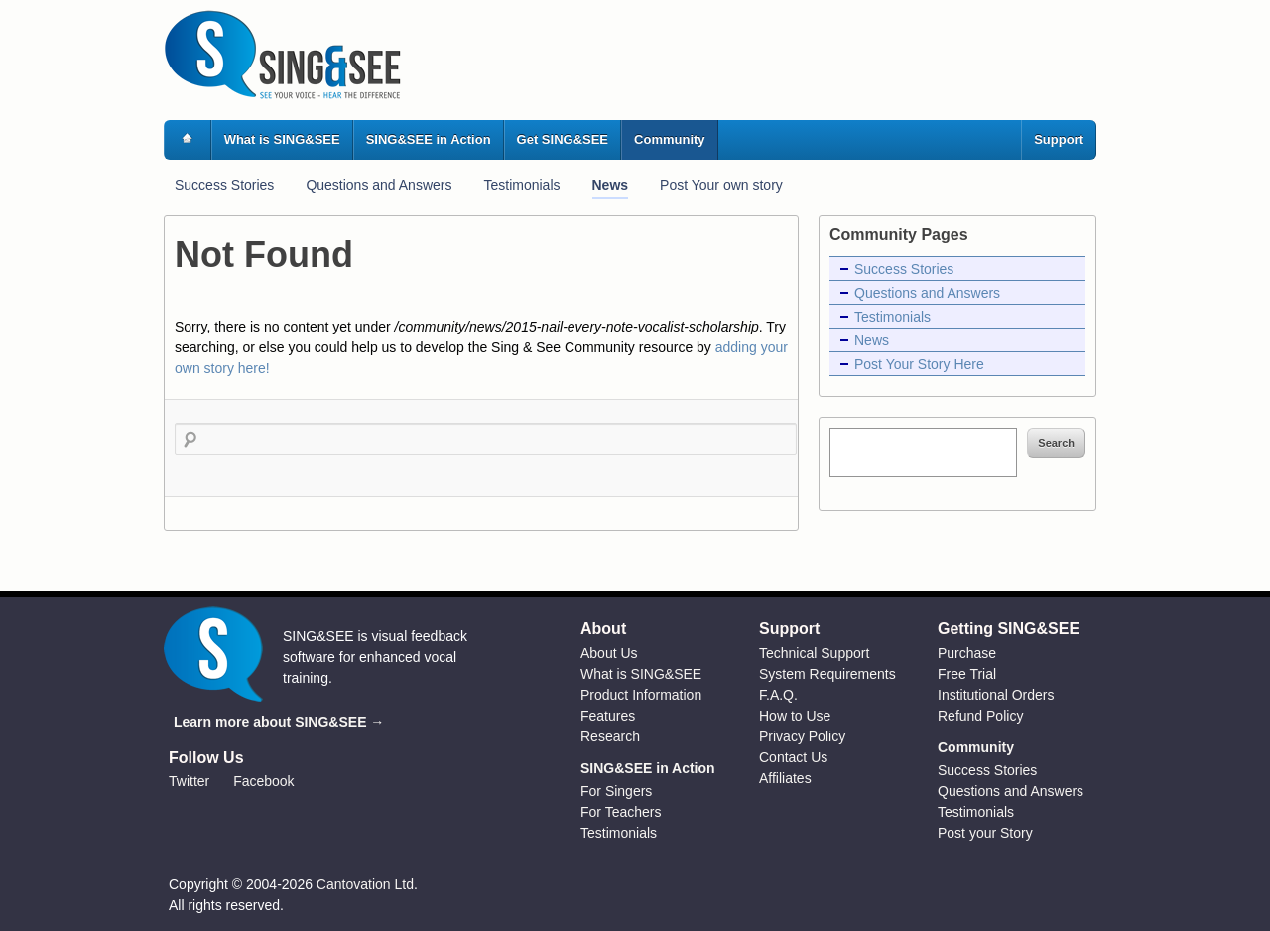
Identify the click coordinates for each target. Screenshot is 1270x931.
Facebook (263, 781)
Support (1058, 139)
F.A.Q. (778, 695)
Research (610, 736)
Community (669, 139)
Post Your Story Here (919, 364)
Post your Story (985, 833)
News (610, 185)
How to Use (794, 716)
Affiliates (785, 778)
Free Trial (967, 674)
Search (1056, 443)
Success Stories (224, 185)
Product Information (640, 695)
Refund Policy (980, 716)
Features (607, 716)
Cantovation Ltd (365, 884)
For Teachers (620, 812)
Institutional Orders (996, 695)
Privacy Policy (802, 736)
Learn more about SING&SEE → (279, 722)
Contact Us (793, 757)
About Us (609, 653)
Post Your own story (721, 185)
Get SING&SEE (562, 139)
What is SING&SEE (282, 139)
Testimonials (521, 185)
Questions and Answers (378, 185)
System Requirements (827, 674)
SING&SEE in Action (428, 139)
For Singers (616, 791)
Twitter (189, 781)
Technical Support (814, 653)
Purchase (967, 653)
